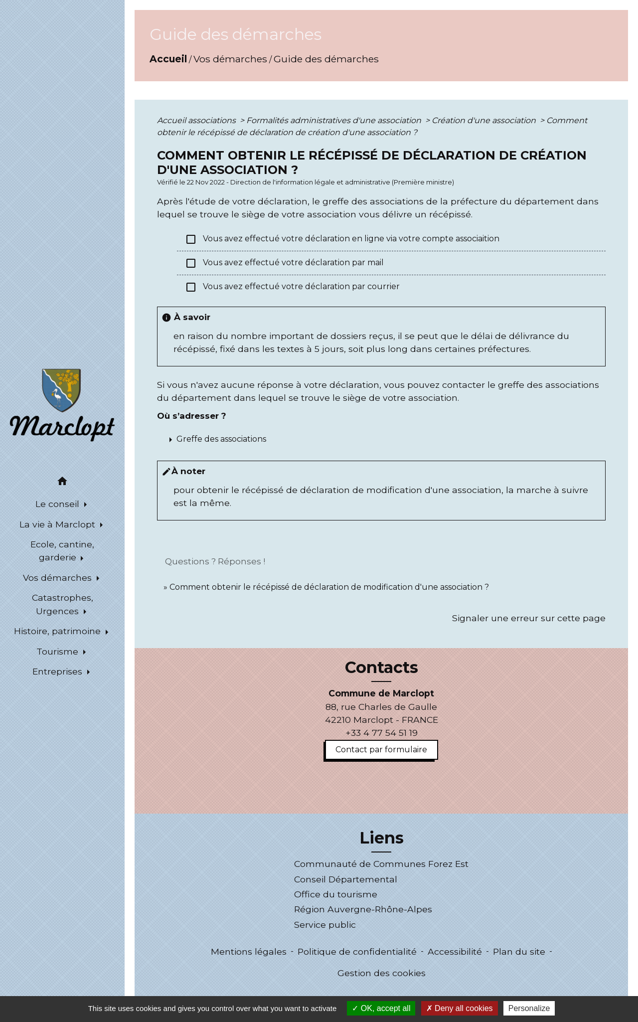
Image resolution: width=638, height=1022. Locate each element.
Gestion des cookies (381, 973)
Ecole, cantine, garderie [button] (62, 550)
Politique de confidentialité (357, 951)
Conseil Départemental (345, 879)
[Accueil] (62, 404)
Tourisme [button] (58, 651)
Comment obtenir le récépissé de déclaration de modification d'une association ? (329, 587)
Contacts (381, 667)
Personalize (529, 1008)
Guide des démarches (326, 59)
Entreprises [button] (58, 671)
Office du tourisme (335, 894)
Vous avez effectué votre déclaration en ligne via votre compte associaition (342, 239)
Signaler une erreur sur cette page (529, 618)
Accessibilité (455, 951)
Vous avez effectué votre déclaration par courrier (292, 287)
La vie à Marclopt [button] (58, 524)
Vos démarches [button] (58, 577)
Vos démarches (230, 59)
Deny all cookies (459, 1008)
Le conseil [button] (58, 504)
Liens (381, 838)
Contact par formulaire (381, 749)
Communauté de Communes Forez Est (381, 863)
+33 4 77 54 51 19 (381, 732)
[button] (62, 483)
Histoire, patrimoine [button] (58, 631)
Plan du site (519, 951)
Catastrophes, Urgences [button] (62, 604)
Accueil (168, 59)
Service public (325, 924)
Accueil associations (197, 120)
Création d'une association (485, 120)
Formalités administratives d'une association (334, 120)
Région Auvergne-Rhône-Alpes (363, 909)
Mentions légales (249, 951)
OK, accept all (381, 1008)
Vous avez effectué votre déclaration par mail (284, 263)
